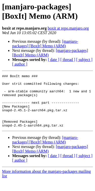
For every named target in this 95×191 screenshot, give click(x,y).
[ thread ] (67, 59)
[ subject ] (84, 59)
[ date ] (53, 59)
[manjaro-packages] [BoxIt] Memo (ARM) (45, 43)
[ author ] (19, 64)
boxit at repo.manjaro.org (68, 28)
